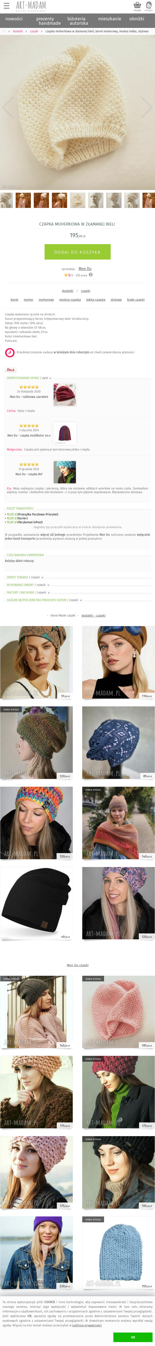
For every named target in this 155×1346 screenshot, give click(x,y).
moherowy (46, 299)
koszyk (137, 10)
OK (133, 1337)
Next (147, 107)
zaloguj (149, 10)
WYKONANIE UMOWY (28, 585)
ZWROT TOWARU (25, 577)
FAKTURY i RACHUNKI (28, 592)
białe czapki (136, 299)
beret (14, 299)
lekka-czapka (95, 299)
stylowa (116, 299)
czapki (85, 291)
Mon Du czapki (78, 965)
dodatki (67, 291)
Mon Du (85, 268)
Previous (8, 107)
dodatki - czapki (94, 615)
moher (28, 299)
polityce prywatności (87, 1325)
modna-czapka (70, 299)
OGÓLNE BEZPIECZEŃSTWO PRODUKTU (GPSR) (45, 600)
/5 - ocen (75, 275)
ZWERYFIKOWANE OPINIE (29, 378)
